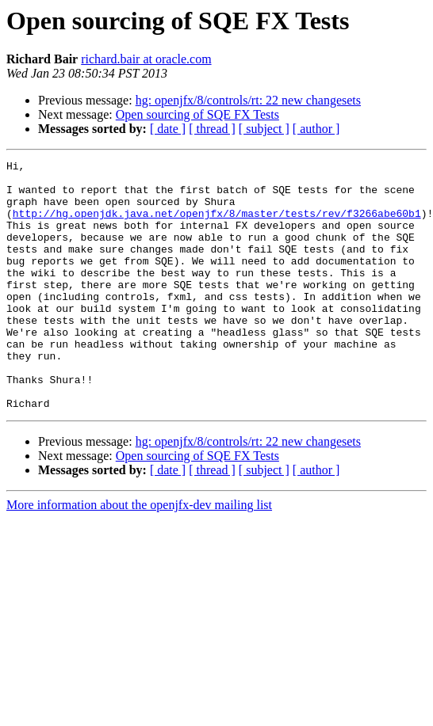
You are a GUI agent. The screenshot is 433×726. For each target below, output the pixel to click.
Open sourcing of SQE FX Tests (197, 114)
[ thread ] (212, 128)
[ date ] (168, 128)
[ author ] (316, 128)
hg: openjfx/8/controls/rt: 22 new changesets (248, 100)
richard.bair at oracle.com (146, 59)
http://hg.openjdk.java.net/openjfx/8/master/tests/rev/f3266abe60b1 (217, 225)
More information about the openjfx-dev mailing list (139, 554)
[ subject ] (264, 128)
